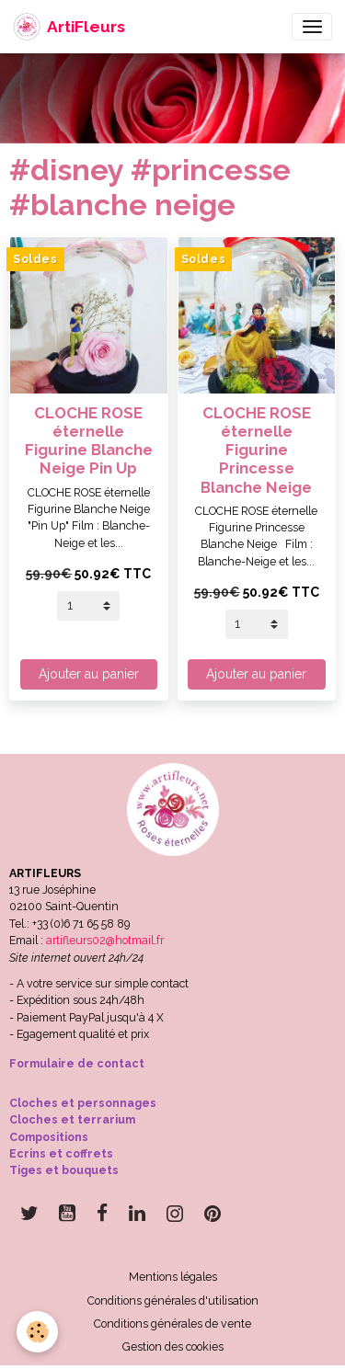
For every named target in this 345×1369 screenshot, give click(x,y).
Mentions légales (173, 1276)
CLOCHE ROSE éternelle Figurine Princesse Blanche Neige (256, 450)
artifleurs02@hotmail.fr (105, 940)
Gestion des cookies (173, 1346)
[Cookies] (37, 1331)
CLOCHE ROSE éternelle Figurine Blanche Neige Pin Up (89, 440)
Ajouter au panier (89, 674)
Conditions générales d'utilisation (173, 1300)
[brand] (69, 26)
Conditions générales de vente (172, 1323)
